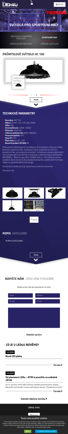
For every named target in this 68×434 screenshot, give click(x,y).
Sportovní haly (49, 37)
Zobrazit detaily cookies (47, 431)
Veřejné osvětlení (49, 44)
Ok (28, 431)
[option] (34, 54)
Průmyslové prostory (21, 44)
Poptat (34, 219)
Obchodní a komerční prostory (21, 37)
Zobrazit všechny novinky (34, 399)
